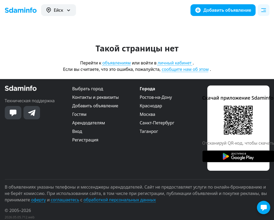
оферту (38, 200)
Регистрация (85, 140)
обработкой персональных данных (120, 200)
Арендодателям (88, 123)
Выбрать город (87, 89)
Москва (147, 114)
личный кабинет (175, 63)
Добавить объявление (95, 106)
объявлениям (116, 63)
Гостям (79, 114)
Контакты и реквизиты (95, 97)
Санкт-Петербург (157, 123)
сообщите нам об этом (185, 69)
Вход (77, 131)
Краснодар (151, 106)
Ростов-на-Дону (156, 97)
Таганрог (149, 131)
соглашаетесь (65, 200)
